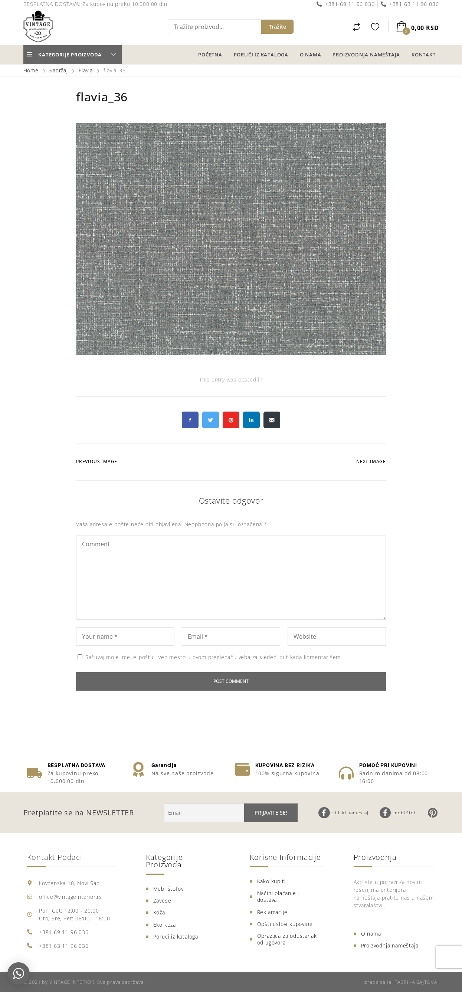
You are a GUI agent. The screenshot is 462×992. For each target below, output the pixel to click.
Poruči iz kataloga (261, 54)
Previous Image (96, 461)
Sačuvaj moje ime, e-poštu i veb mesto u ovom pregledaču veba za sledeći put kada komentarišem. (213, 657)
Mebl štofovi (169, 888)
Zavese (162, 900)
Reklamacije (272, 912)
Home (31, 70)
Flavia (86, 70)
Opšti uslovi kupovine (285, 923)
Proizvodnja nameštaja (366, 54)
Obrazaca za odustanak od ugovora (287, 939)
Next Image (371, 461)
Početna (210, 54)
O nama (310, 54)
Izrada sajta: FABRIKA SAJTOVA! (401, 982)
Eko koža (164, 924)
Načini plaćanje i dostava (278, 896)
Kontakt (424, 54)
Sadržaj (58, 70)
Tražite (277, 26)
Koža (159, 912)
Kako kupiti (271, 881)
